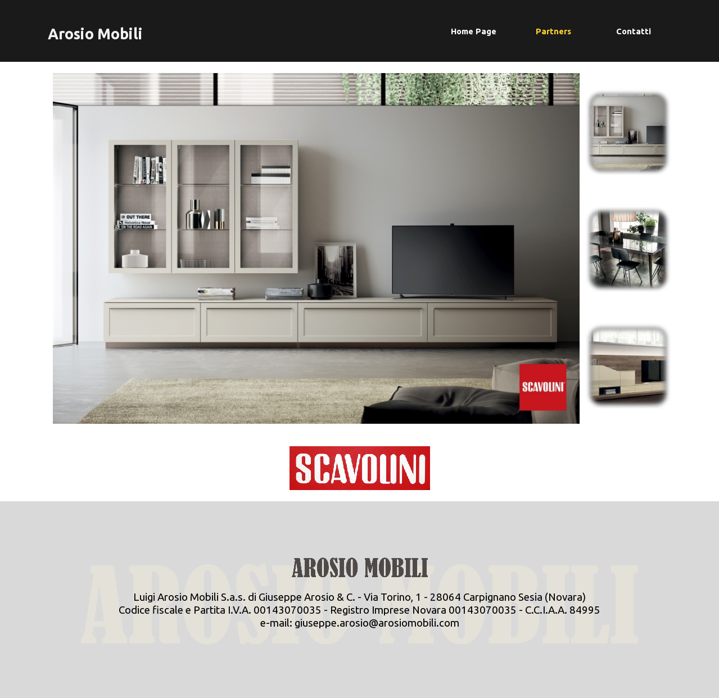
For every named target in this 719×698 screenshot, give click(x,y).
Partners (553, 31)
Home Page (473, 31)
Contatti (633, 31)
